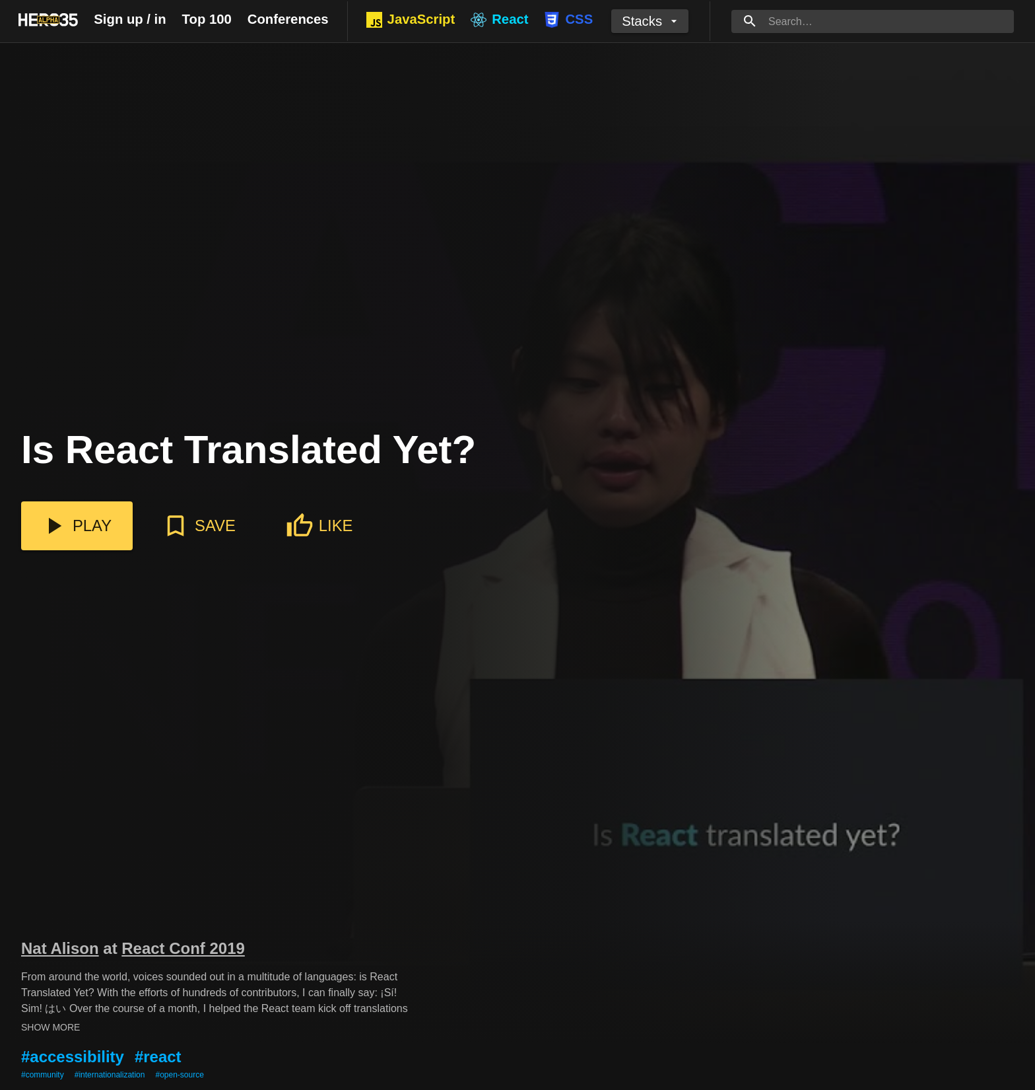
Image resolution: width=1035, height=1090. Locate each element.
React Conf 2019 (183, 948)
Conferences (288, 19)
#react (158, 1057)
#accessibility (72, 1057)
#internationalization (110, 1074)
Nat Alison (60, 948)
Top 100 (207, 19)
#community (42, 1074)
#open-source (179, 1074)
